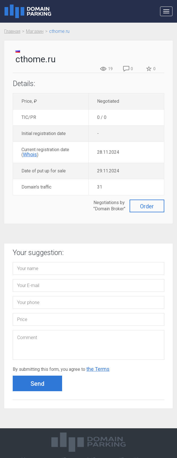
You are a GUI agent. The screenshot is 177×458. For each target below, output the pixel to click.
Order (147, 206)
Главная (12, 31)
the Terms (98, 369)
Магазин (34, 31)
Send (37, 383)
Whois (30, 154)
